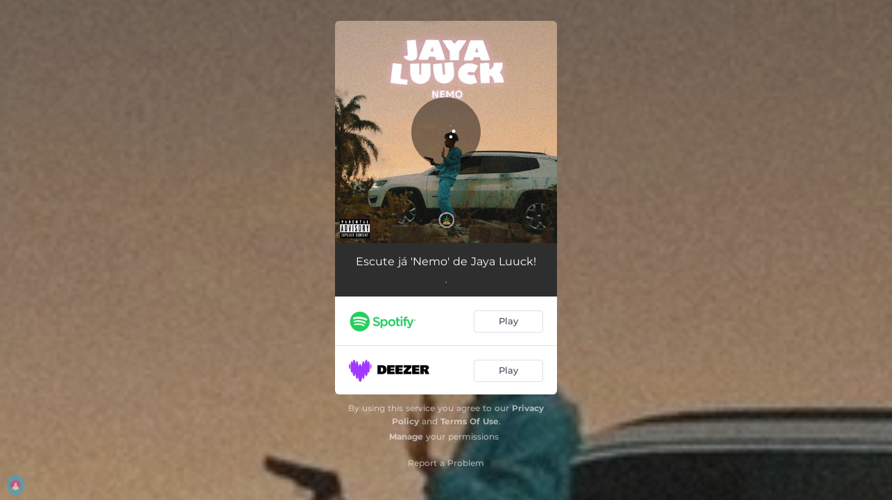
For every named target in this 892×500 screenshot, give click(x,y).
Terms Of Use (469, 421)
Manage (406, 436)
